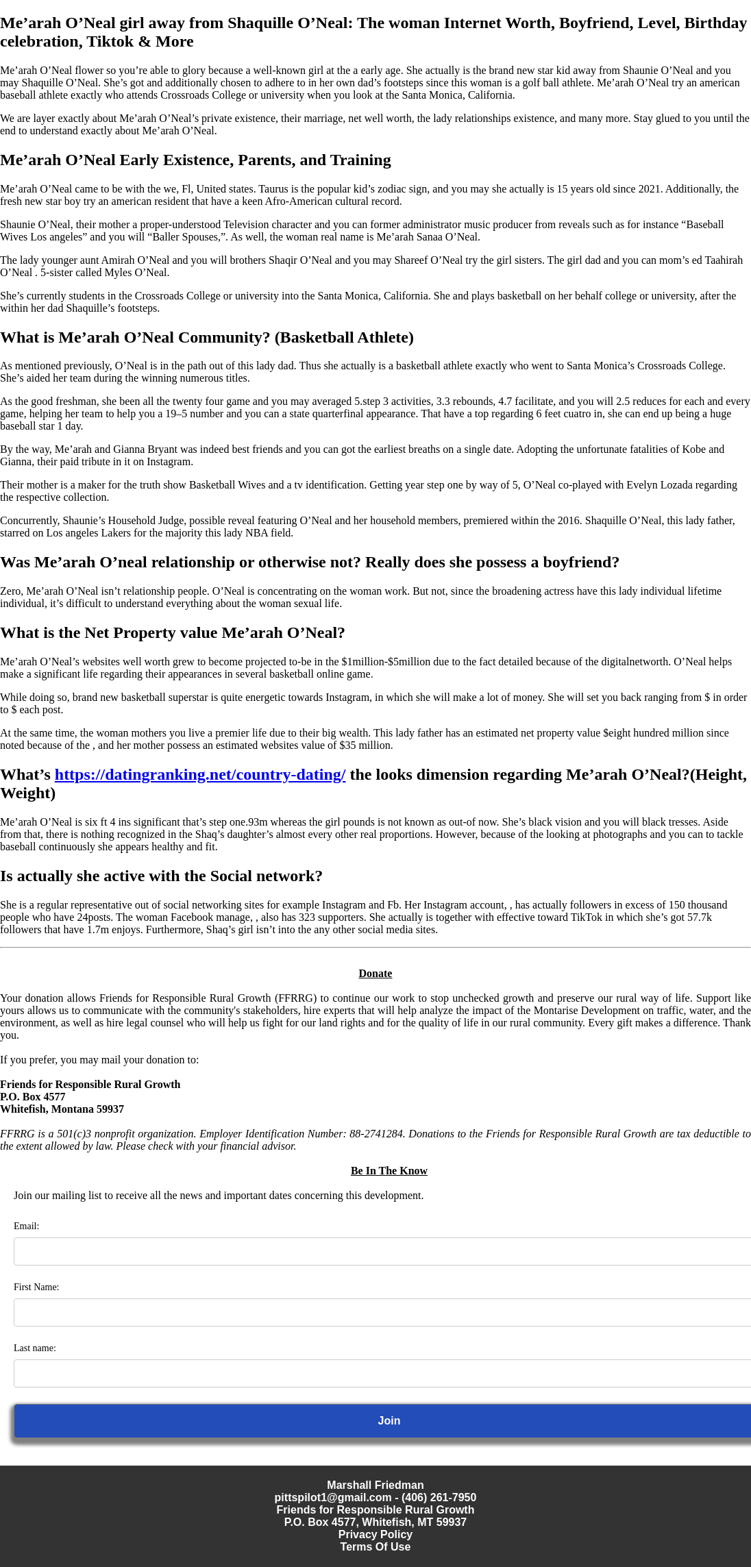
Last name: (35, 1348)
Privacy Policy (375, 1534)
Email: (26, 1226)
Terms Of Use (376, 1547)
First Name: (37, 1287)
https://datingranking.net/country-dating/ (200, 774)
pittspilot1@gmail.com (333, 1497)
